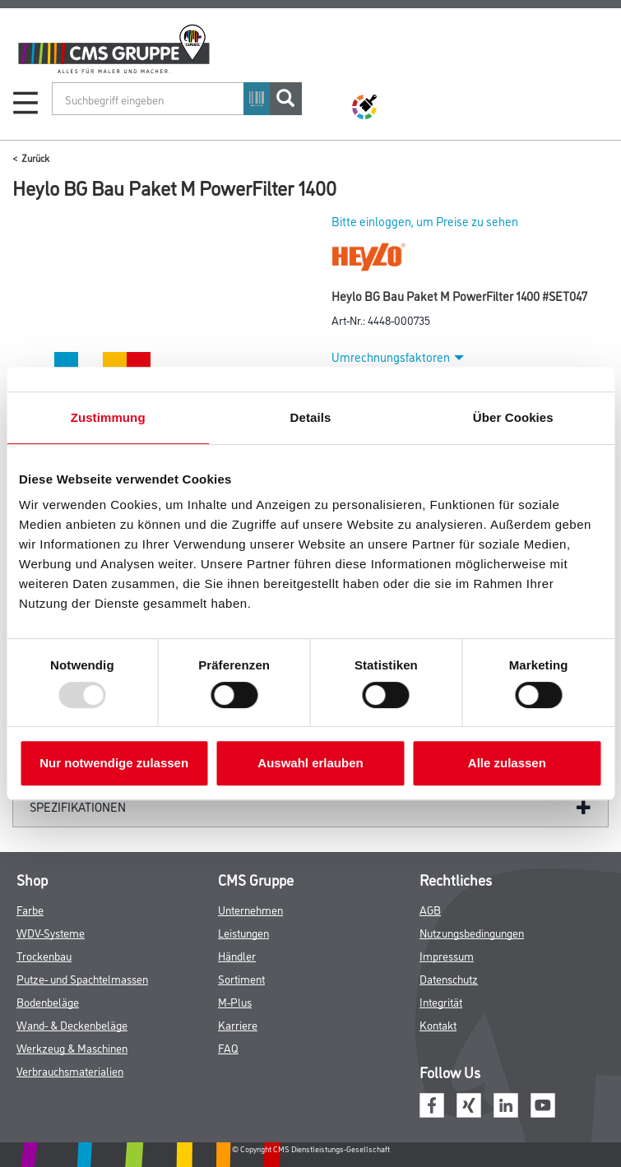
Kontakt (437, 1024)
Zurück (35, 157)
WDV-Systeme (50, 932)
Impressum (446, 955)
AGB (430, 909)
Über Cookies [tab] (513, 417)
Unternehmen (250, 909)
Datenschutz (448, 978)
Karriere (237, 1024)
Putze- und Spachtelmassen (82, 978)
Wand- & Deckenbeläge (71, 1024)
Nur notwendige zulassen (113, 763)
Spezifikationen (78, 806)
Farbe (30, 909)
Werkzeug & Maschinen (71, 1047)
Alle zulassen (507, 763)
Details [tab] (310, 417)
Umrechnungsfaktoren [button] (397, 356)
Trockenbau (44, 955)
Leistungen (243, 932)
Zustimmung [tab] (108, 417)
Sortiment (241, 978)
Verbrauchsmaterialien (69, 1070)
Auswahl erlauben (310, 763)
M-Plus (235, 1001)
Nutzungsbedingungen (471, 932)
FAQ (228, 1047)
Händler (237, 955)
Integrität (440, 1001)
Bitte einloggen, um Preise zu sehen (424, 220)
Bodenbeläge (47, 1001)
